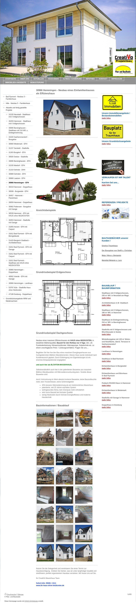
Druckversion (10, 594)
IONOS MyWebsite (31, 601)
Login (130, 594)
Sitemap (20, 594)
